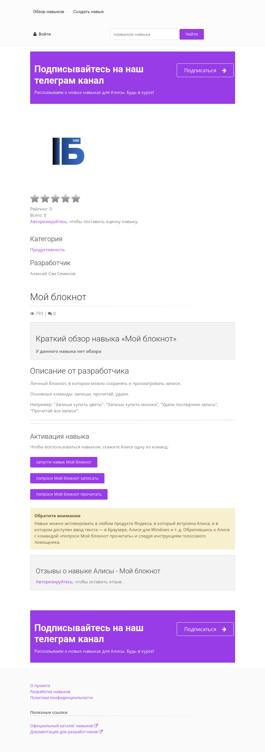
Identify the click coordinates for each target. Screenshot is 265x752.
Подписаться (205, 70)
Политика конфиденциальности (61, 697)
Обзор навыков (48, 11)
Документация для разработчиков (66, 731)
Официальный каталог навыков (64, 725)
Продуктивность (47, 249)
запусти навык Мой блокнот (63, 462)
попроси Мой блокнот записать (67, 478)
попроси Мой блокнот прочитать (69, 494)
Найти (192, 34)
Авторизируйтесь (48, 221)
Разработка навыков (50, 691)
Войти (42, 34)
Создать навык (88, 11)
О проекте (40, 685)
